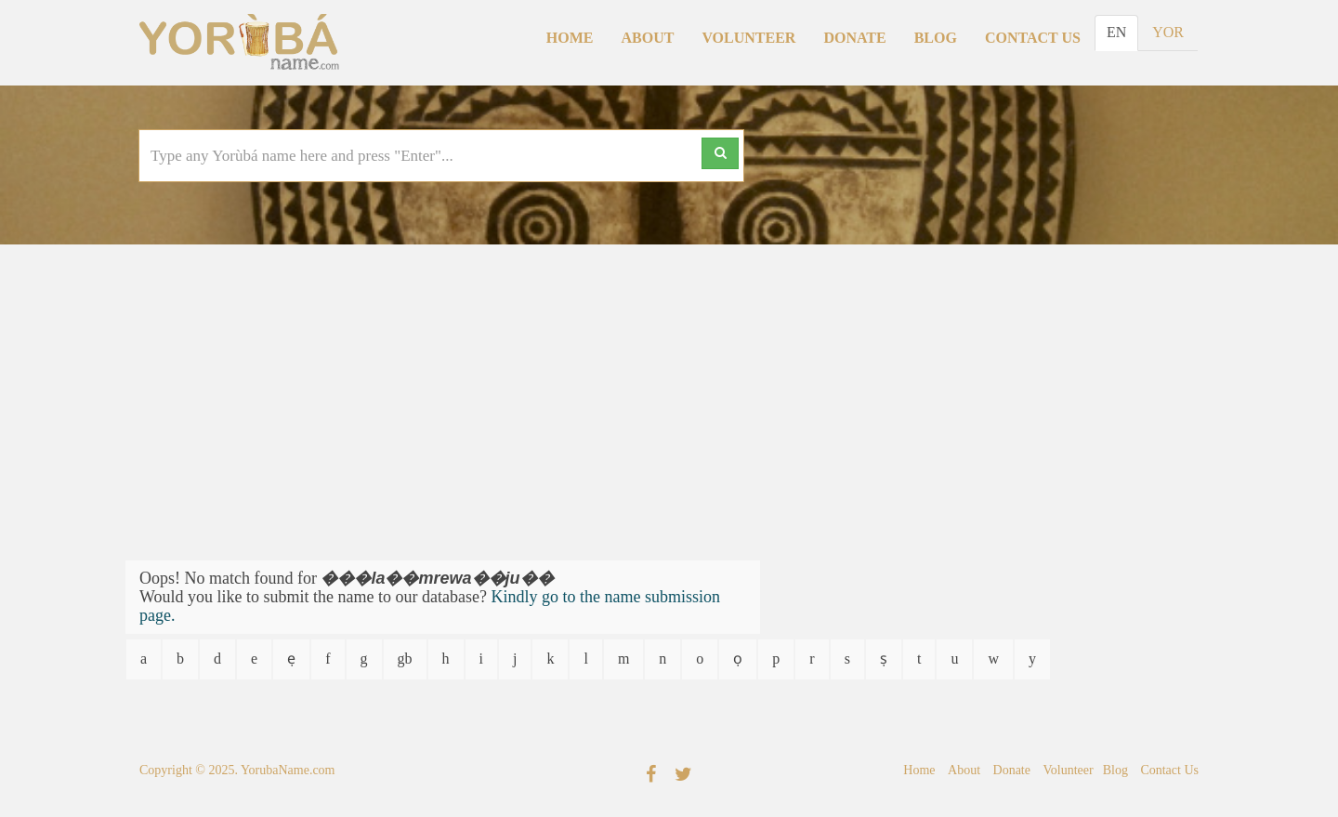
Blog (935, 38)
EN (1116, 32)
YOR (1168, 32)
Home (570, 38)
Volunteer (748, 38)
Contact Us (1033, 38)
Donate (854, 38)
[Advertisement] (669, 402)
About (647, 38)
